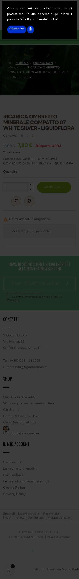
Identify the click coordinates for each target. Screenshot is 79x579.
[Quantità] (15, 187)
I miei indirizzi (13, 475)
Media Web (70, 569)
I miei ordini (12, 462)
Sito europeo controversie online (28, 403)
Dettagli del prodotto (30, 231)
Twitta (27, 136)
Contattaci (35, 517)
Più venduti (51, 514)
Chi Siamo (11, 410)
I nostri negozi (13, 517)
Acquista (52, 187)
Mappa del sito (58, 517)
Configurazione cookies (21, 433)
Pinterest (32, 136)
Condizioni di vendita (19, 397)
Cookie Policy (14, 487)
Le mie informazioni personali (26, 481)
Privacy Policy (14, 494)
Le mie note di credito (20, 469)
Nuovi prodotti (29, 514)
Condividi (22, 136)
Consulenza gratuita (19, 422)
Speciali (9, 514)
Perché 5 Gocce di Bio (20, 416)
